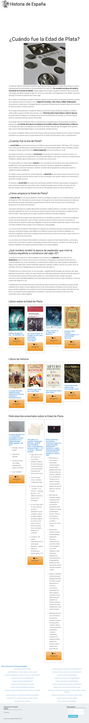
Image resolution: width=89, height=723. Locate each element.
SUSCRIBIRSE (73, 716)
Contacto (6, 712)
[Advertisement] (44, 21)
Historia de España (28, 4)
